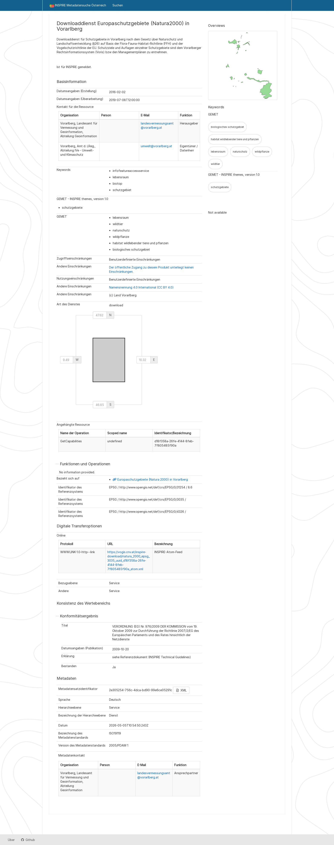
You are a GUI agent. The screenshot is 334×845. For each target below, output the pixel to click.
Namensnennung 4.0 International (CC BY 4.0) (141, 287)
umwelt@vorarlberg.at (156, 146)
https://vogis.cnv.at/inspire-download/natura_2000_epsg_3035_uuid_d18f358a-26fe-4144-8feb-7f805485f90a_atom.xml (128, 560)
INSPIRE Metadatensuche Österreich (77, 6)
